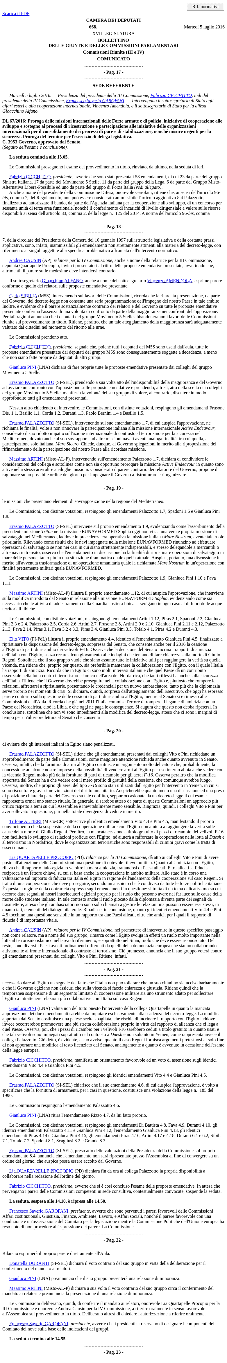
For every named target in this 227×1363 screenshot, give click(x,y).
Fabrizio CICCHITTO (171, 95)
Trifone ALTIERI (25, 821)
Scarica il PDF (15, 13)
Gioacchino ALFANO (62, 280)
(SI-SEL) (64, 382)
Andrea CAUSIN (25, 260)
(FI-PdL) (38, 638)
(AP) (46, 260)
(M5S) (44, 295)
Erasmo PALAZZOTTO (31, 382)
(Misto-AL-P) (57, 458)
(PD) (79, 857)
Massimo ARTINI (26, 458)
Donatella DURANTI (29, 1263)
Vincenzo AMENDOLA (169, 280)
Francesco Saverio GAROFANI (95, 100)
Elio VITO (19, 638)
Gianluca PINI (22, 367)
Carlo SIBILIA (23, 295)
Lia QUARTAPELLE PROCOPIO (41, 857)
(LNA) (43, 367)
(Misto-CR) (54, 821)
